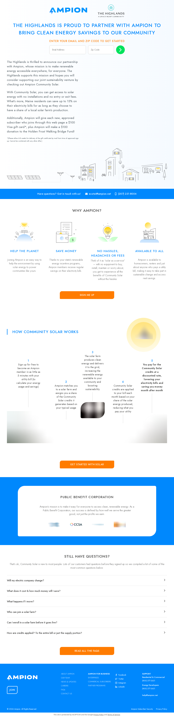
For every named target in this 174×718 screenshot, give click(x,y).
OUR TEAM (65, 677)
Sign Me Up (87, 295)
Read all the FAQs (87, 651)
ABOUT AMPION (67, 673)
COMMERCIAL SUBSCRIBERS (99, 681)
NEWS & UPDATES (68, 681)
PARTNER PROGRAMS (96, 685)
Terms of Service (114, 714)
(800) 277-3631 (148, 680)
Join (12, 690)
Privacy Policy (161, 709)
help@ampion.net (150, 695)
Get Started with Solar (87, 464)
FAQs (63, 689)
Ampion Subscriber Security (142, 709)
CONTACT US (66, 693)
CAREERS (64, 685)
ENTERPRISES (93, 677)
